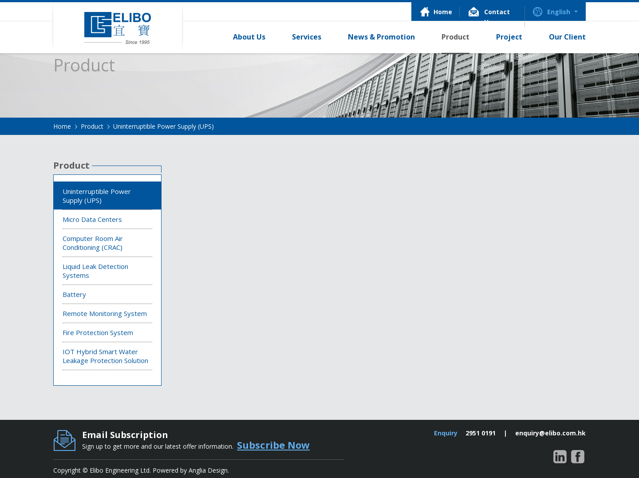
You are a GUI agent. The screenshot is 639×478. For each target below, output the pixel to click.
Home (62, 126)
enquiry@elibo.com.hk (550, 433)
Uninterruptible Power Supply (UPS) (163, 126)
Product (92, 126)
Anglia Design (208, 470)
